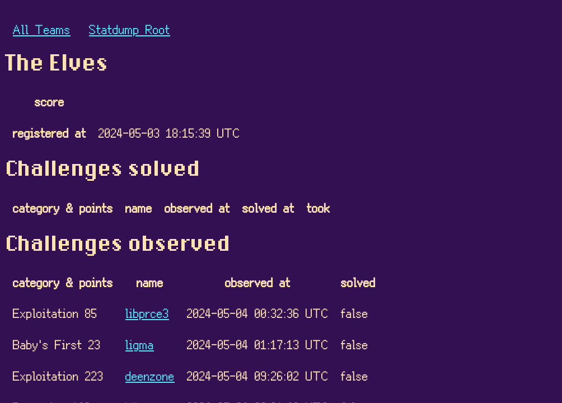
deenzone (150, 375)
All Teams (42, 29)
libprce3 (147, 312)
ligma (139, 344)
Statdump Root (129, 29)
